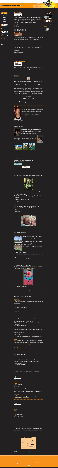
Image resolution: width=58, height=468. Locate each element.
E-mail (15, 414)
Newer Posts (15, 451)
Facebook (15, 296)
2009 (46, 27)
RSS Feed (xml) (3, 44)
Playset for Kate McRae (18, 234)
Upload (15, 383)
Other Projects (16, 158)
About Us (15, 418)
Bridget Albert (16, 106)
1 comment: (24, 354)
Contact (15, 410)
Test (15, 423)
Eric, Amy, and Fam (17, 32)
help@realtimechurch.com (18, 29)
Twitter (15, 387)
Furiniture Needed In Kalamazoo (19, 61)
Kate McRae (16, 327)
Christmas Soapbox (17, 76)
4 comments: (25, 364)
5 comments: (25, 120)
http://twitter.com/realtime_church (17, 315)
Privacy (15, 395)
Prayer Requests (17, 300)
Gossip (15, 356)
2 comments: (25, 307)
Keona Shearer (16, 263)
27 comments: (25, 232)
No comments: (25, 30)
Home (29, 451)
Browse (15, 339)
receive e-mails (16, 400)
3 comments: (25, 449)
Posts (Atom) (18, 452)
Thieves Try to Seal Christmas (19, 12)
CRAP (15, 312)
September (47, 30)
